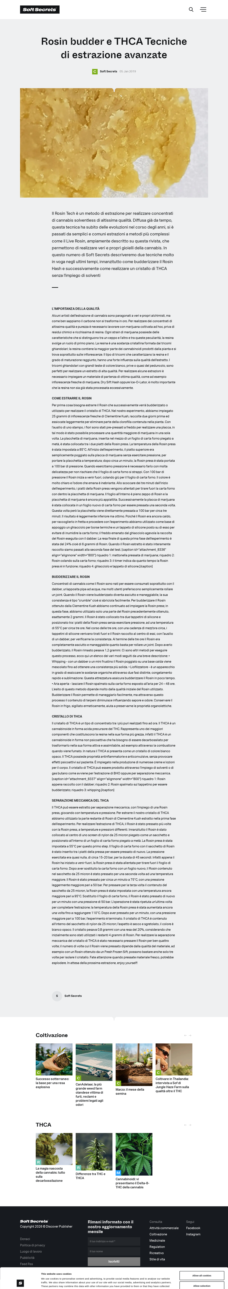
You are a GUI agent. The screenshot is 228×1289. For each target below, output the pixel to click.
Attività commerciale (164, 1227)
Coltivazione (52, 1035)
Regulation (157, 1246)
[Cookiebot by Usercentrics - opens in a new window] (20, 1283)
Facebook (193, 1227)
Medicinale (157, 1240)
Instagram (193, 1234)
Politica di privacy (32, 1245)
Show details (164, 1282)
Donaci (25, 1238)
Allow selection (201, 1266)
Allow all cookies (201, 1255)
